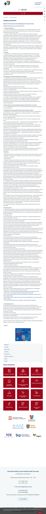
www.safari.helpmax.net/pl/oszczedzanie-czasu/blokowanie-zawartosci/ (21, 300)
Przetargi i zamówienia (8, 356)
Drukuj (6, 325)
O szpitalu (6, 347)
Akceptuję (40, 512)
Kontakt (5, 361)
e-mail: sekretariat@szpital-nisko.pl (23, 486)
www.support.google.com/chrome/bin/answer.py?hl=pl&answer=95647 (24, 291)
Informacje (6, 351)
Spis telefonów (23, 499)
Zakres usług (6, 349)
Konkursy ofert (7, 354)
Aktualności (6, 344)
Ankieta (5, 358)
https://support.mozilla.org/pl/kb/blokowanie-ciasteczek (21, 292)
